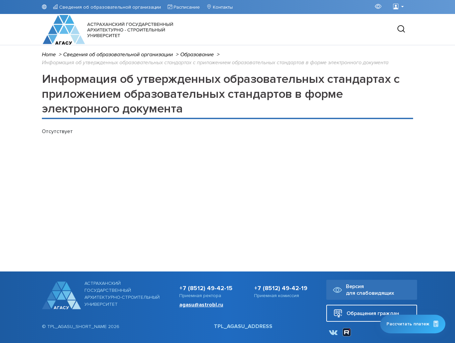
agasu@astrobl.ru (201, 304)
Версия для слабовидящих (363, 289)
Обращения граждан (366, 313)
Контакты (222, 7)
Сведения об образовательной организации (109, 7)
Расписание (186, 7)
